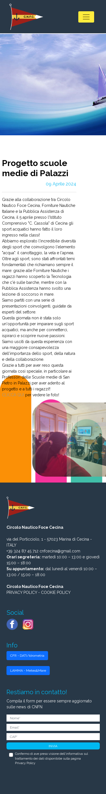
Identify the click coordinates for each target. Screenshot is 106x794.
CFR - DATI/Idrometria (27, 656)
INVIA (53, 746)
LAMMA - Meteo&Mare (28, 671)
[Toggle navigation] (86, 17)
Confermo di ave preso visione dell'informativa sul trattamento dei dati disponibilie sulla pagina (51, 758)
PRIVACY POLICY (22, 592)
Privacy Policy (25, 763)
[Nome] (53, 718)
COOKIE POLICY (56, 592)
